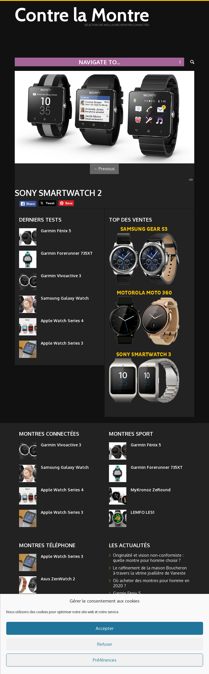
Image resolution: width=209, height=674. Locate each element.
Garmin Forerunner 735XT (67, 253)
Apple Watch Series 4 (62, 320)
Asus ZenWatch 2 (58, 578)
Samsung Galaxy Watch (65, 298)
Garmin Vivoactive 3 (61, 275)
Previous (104, 168)
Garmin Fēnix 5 (56, 230)
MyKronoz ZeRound (151, 489)
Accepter (105, 628)
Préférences (104, 660)
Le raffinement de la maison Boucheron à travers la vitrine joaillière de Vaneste (150, 570)
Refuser (104, 644)
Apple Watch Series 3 (62, 343)
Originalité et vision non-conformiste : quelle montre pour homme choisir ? (148, 558)
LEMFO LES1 (142, 512)
